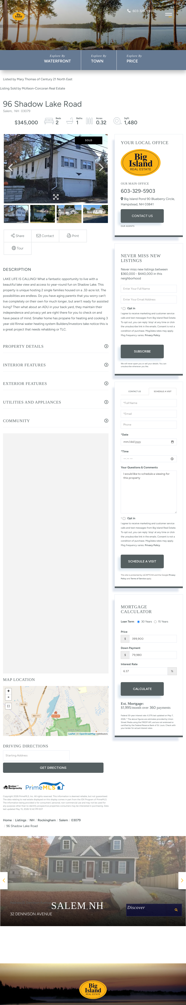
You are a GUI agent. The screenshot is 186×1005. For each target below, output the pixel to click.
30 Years (144, 621)
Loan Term (127, 621)
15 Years (161, 621)
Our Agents (127, 226)
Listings (20, 808)
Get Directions (89, 756)
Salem (63, 808)
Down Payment (130, 648)
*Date (124, 434)
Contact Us (142, 216)
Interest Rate (129, 664)
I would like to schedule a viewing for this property (149, 492)
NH (32, 808)
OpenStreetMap (87, 734)
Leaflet (71, 734)
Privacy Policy (152, 335)
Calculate (142, 689)
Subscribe (142, 351)
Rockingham (47, 808)
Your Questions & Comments (139, 467)
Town (97, 61)
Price (132, 61)
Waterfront (57, 61)
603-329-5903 (140, 11)
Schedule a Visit (162, 391)
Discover (154, 899)
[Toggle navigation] (168, 14)
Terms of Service (138, 578)
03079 (76, 808)
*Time (125, 451)
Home (7, 808)
